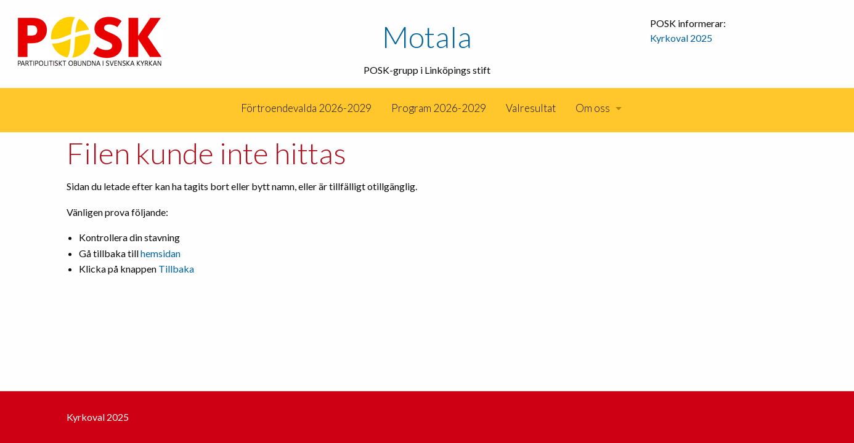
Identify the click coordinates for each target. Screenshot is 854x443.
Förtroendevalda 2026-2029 (306, 108)
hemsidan (160, 253)
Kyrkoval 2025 (681, 38)
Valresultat (531, 108)
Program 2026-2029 (438, 108)
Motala (427, 36)
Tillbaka (176, 268)
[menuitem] (230, 108)
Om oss (592, 108)
